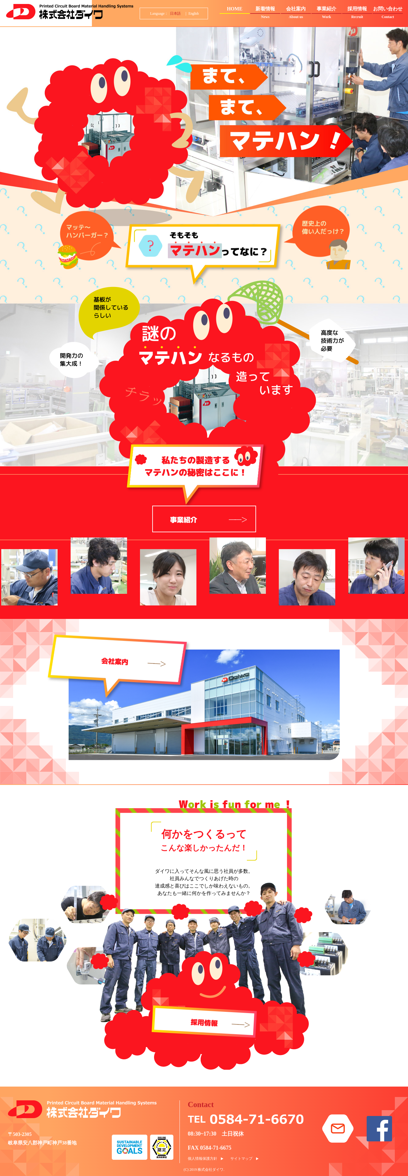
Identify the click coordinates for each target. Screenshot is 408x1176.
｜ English (191, 13)
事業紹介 (326, 13)
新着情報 (265, 13)
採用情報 (357, 13)
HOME (234, 13)
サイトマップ (241, 1158)
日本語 (177, 13)
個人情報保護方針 (202, 1158)
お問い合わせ (387, 13)
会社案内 (296, 13)
